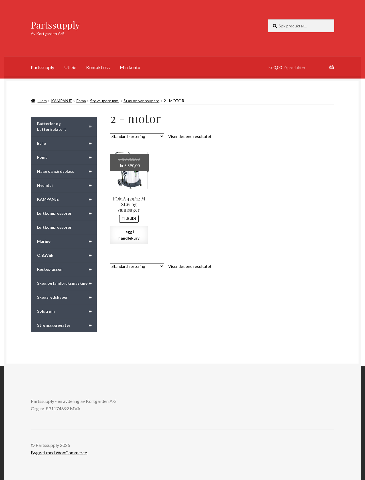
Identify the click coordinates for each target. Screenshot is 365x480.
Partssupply (55, 25)
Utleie (70, 67)
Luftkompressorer (67, 213)
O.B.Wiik (67, 255)
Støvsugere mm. (104, 100)
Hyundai (67, 185)
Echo (67, 143)
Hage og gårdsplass (67, 171)
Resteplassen (67, 269)
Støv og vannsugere (141, 100)
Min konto (130, 67)
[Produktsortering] (137, 136)
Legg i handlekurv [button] (128, 235)
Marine (67, 241)
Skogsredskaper (67, 297)
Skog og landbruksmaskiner (67, 283)
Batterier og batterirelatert (67, 126)
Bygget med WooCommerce (59, 452)
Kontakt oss (98, 67)
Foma (81, 100)
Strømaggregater (67, 325)
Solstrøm (67, 311)
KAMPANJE (61, 100)
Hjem (42, 100)
